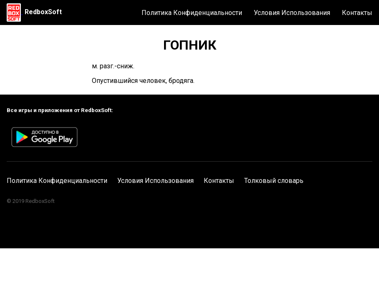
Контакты (357, 13)
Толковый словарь (273, 181)
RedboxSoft (43, 12)
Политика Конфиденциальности (191, 13)
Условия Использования (292, 13)
